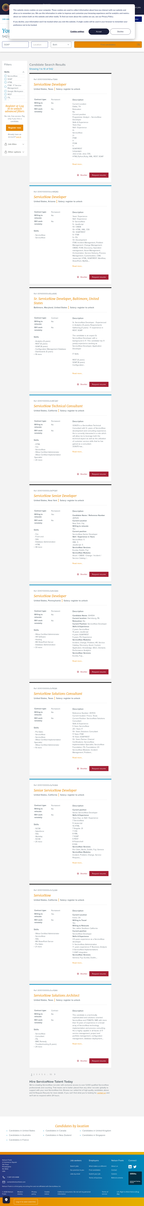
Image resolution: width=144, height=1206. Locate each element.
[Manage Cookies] (6, 1199)
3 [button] (36, 1074)
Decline (120, 31)
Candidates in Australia (20, 1135)
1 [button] (31, 1074)
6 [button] (44, 1074)
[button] (29, 1074)
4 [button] (39, 1074)
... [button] (47, 1074)
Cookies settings (77, 31)
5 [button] (42, 1074)
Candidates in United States (22, 1130)
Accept (99, 31)
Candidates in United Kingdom (96, 1130)
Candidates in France (19, 1139)
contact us (101, 1093)
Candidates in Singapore (93, 1135)
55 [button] (51, 1074)
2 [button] (34, 1074)
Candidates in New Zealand (58, 1135)
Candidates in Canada (56, 1130)
